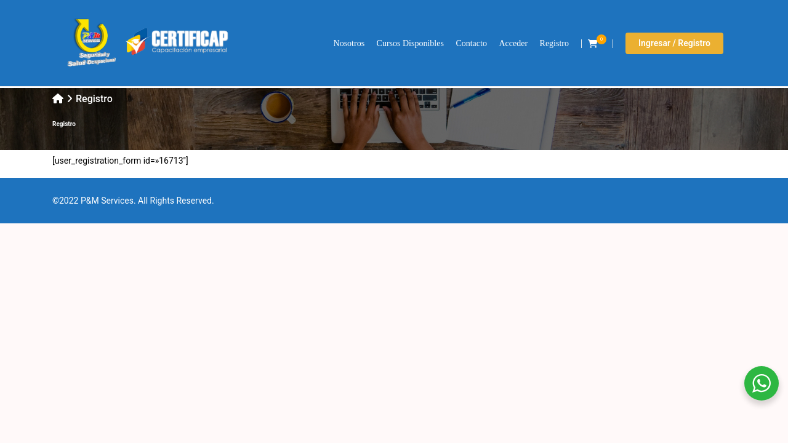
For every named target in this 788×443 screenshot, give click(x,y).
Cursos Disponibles (410, 43)
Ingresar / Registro (674, 43)
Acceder (513, 43)
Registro (554, 43)
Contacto (471, 43)
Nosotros (349, 43)
